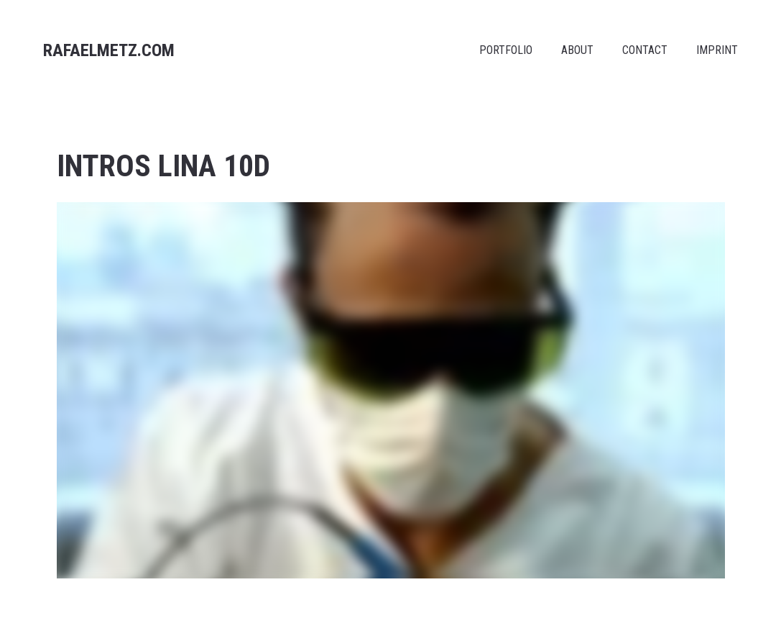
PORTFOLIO (505, 50)
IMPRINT (717, 50)
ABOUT (577, 50)
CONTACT (644, 50)
